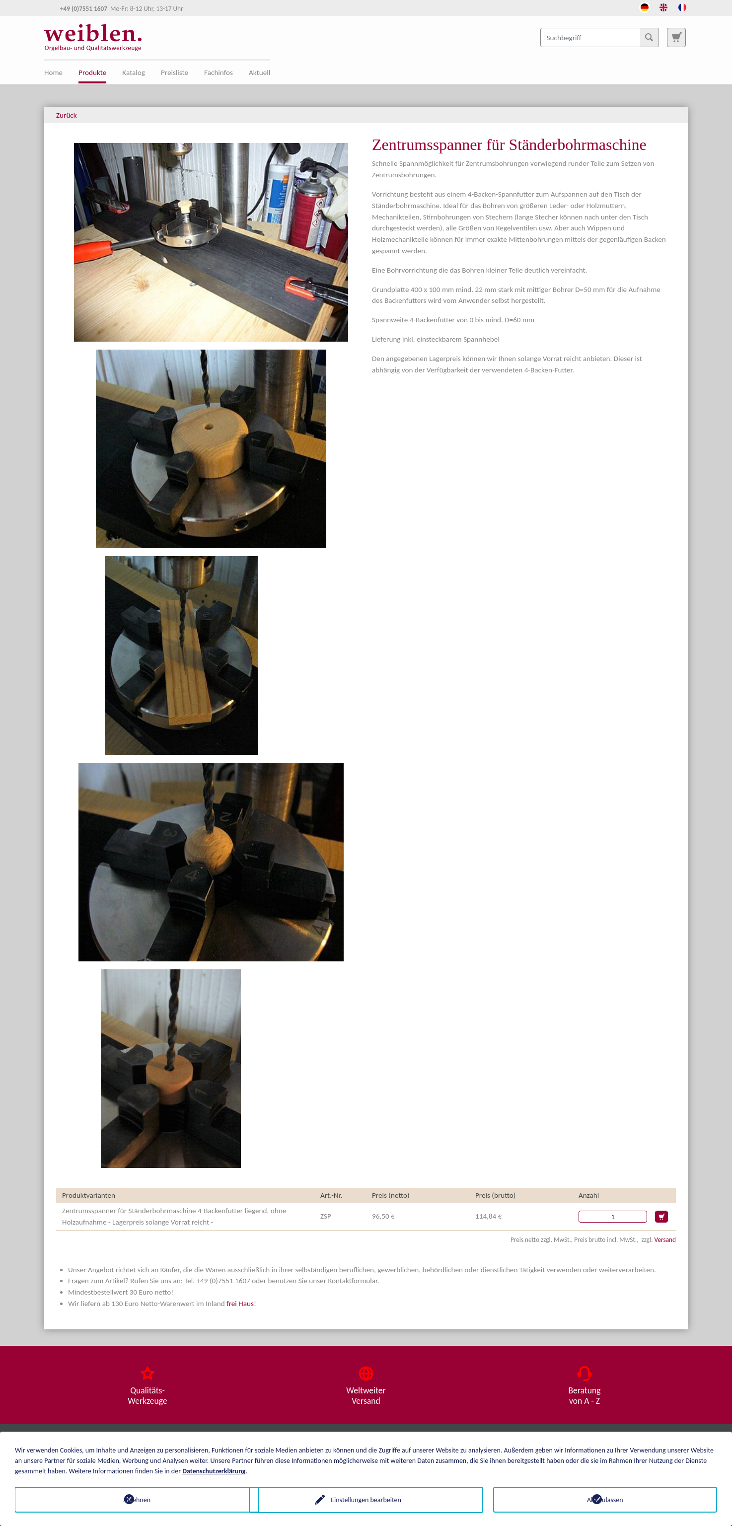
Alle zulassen (605, 1499)
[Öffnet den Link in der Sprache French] (682, 6)
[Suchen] (649, 37)
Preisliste (174, 72)
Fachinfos (218, 72)
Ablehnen (127, 1499)
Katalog (133, 72)
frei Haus (240, 1303)
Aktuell (259, 72)
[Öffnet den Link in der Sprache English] (663, 6)
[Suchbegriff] (599, 37)
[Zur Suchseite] (676, 37)
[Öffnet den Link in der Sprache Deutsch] (644, 6)
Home (53, 72)
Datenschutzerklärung (213, 1470)
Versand (665, 1239)
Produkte (92, 72)
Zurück (66, 115)
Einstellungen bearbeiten (366, 1499)
